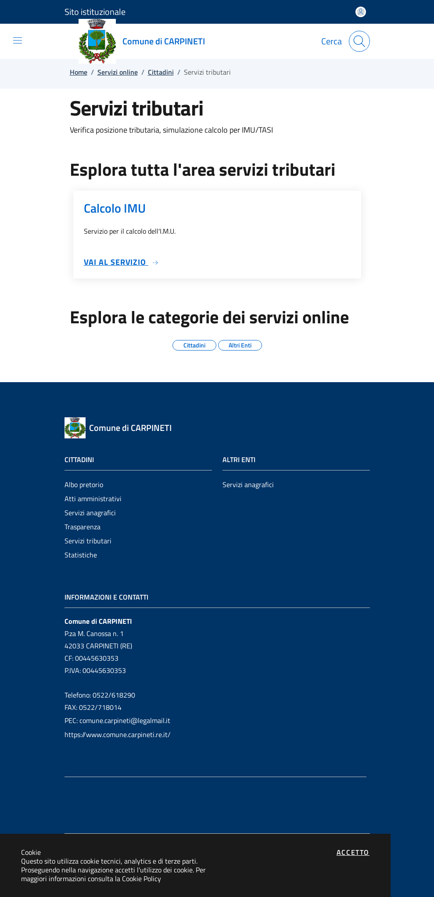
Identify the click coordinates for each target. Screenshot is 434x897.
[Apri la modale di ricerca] (359, 41)
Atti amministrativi (93, 498)
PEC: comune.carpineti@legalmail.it (117, 720)
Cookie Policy (141, 878)
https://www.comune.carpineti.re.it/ (118, 734)
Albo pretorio (84, 484)
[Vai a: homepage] (147, 41)
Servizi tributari (88, 540)
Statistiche (81, 555)
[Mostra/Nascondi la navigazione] (17, 40)
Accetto (353, 852)
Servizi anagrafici (90, 512)
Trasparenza (82, 526)
